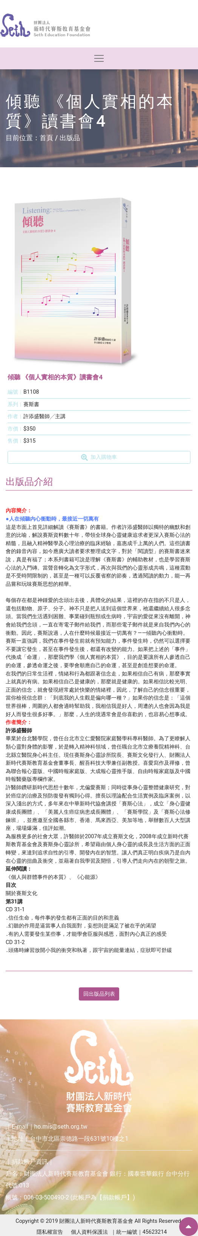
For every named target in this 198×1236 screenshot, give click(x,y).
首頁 (46, 138)
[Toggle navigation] (99, 58)
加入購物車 (99, 457)
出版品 (70, 138)
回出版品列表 (99, 994)
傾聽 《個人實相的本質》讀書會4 (55, 377)
